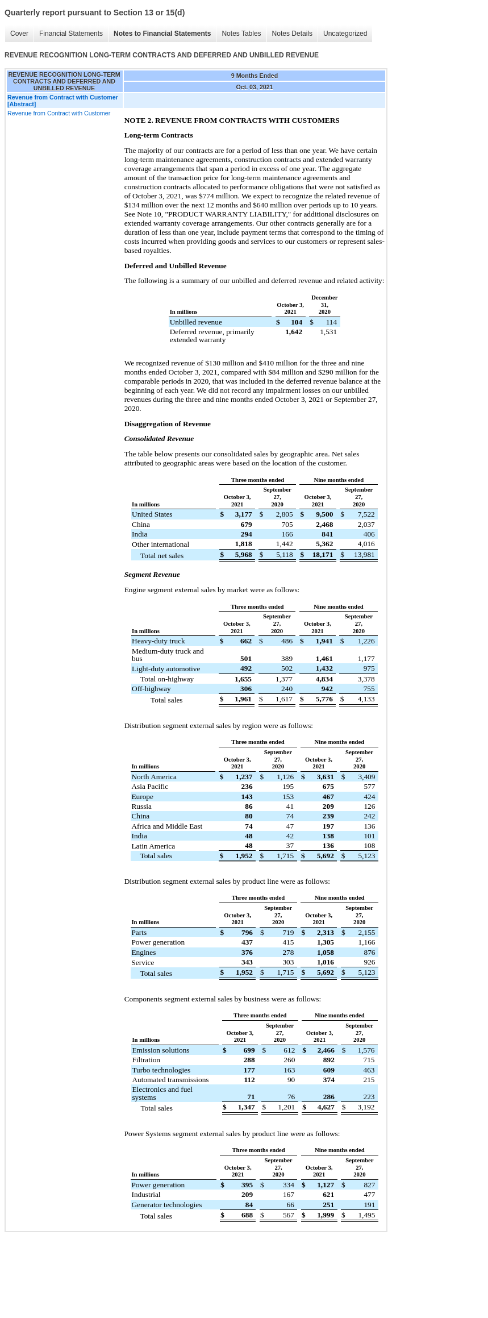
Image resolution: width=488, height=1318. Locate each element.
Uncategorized (345, 34)
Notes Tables (241, 34)
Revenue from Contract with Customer (58, 113)
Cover (19, 34)
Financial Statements (71, 34)
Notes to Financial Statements (162, 34)
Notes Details (292, 34)
